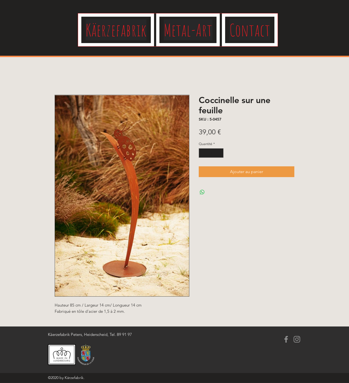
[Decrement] (203, 153)
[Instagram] (296, 339)
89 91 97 (124, 334)
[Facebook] (286, 339)
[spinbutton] (211, 153)
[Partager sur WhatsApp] (202, 192)
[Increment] (220, 153)
